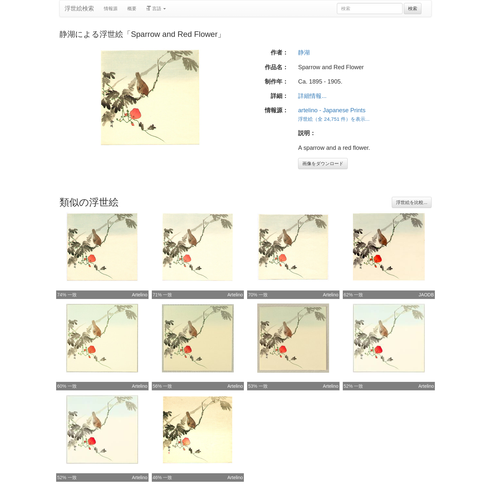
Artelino (139, 294)
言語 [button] (156, 8)
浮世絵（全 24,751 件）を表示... (334, 119)
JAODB (426, 294)
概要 (131, 8)
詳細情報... (312, 96)
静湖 (304, 52)
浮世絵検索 (79, 8)
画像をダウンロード (322, 163)
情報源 (111, 8)
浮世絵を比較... (411, 202)
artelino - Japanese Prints (331, 110)
